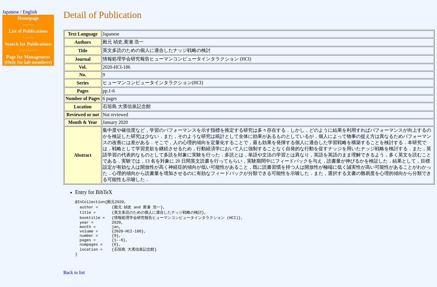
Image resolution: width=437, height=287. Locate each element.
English (30, 11)
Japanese (10, 11)
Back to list (74, 281)
